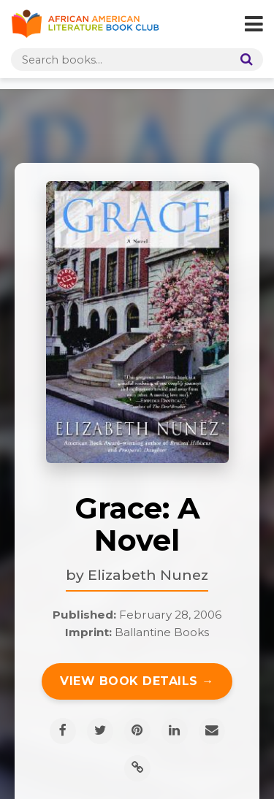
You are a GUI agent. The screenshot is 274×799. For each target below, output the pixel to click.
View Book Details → (137, 681)
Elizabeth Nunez (148, 575)
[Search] (243, 59)
